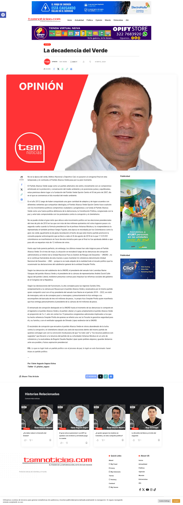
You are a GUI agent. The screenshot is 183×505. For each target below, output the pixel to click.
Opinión (47, 44)
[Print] (74, 69)
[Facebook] (140, 490)
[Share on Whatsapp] (64, 69)
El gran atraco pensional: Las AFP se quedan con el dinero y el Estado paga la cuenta (73, 437)
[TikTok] (155, 490)
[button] (3, 15)
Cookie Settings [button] (164, 501)
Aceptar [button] (176, 501)
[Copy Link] (69, 69)
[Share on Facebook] (54, 69)
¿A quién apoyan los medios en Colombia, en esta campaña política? (108, 437)
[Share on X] (59, 69)
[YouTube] (147, 490)
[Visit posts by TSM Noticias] (47, 61)
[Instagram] (151, 490)
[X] (143, 490)
